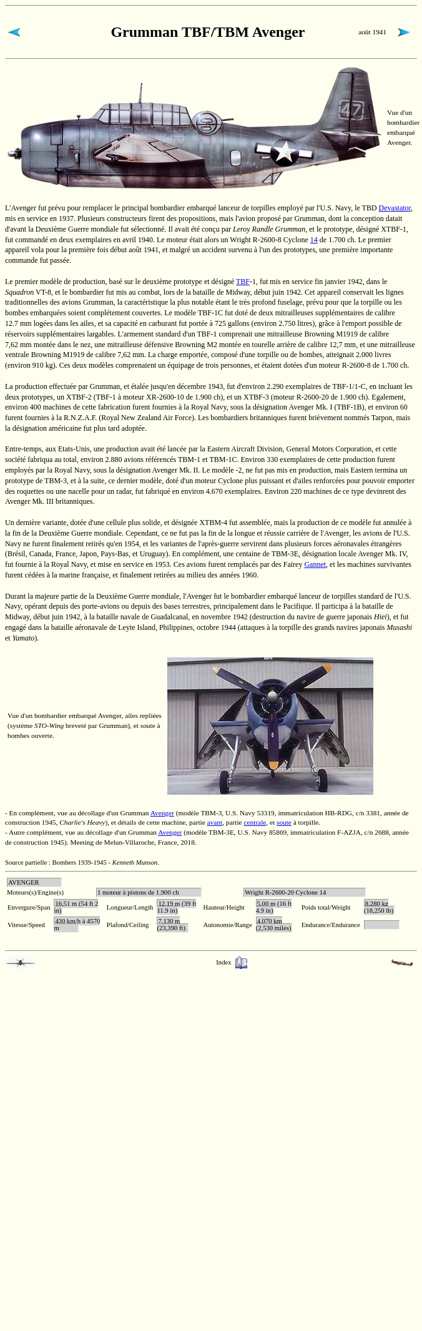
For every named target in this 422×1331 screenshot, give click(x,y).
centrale (254, 822)
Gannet (315, 564)
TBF (243, 281)
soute (284, 822)
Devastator (395, 208)
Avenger (162, 813)
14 (314, 239)
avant (215, 822)
